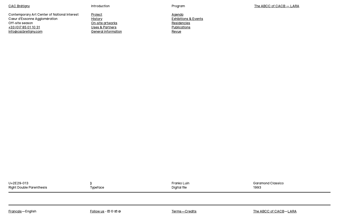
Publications (181, 27)
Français (15, 211)
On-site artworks (104, 23)
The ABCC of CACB (268, 211)
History (96, 19)
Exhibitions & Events (187, 19)
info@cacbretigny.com (25, 31)
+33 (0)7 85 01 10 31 (24, 27)
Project (96, 14)
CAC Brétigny (19, 6)
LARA (292, 211)
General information (106, 31)
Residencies (181, 23)
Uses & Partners (104, 27)
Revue (176, 31)
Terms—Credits (184, 211)
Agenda (177, 14)
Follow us (97, 211)
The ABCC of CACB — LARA (276, 6)
